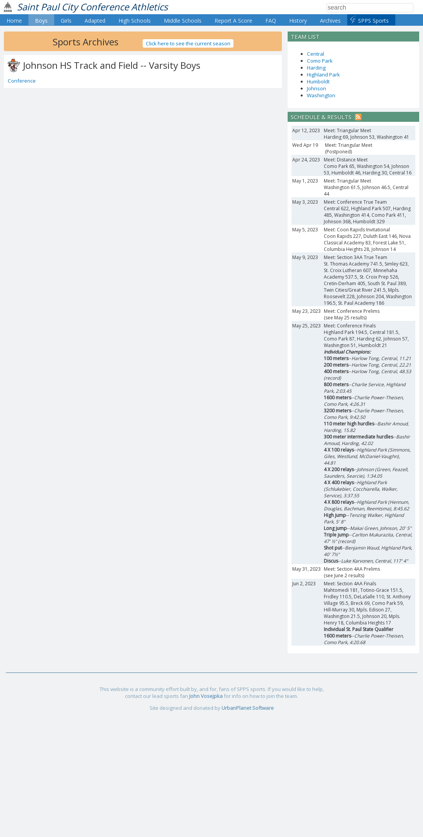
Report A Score (233, 20)
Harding (316, 67)
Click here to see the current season (188, 43)
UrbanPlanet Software (247, 707)
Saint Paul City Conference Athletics (92, 6)
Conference (22, 80)
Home (14, 20)
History (298, 20)
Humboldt (318, 81)
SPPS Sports (373, 20)
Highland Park (323, 74)
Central (315, 53)
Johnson (316, 88)
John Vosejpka (206, 696)
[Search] (369, 7)
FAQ (270, 20)
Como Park (320, 60)
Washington (321, 95)
